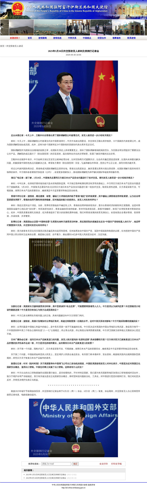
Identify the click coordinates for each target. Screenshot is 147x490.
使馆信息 (57, 38)
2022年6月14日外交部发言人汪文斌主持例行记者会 (46, 478)
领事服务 (116, 38)
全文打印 (103, 464)
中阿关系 (72, 38)
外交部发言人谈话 (14, 46)
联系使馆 (131, 38)
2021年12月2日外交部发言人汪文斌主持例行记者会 (46, 475)
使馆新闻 (42, 38)
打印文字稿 (116, 464)
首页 (30, 38)
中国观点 (87, 38)
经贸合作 (102, 38)
